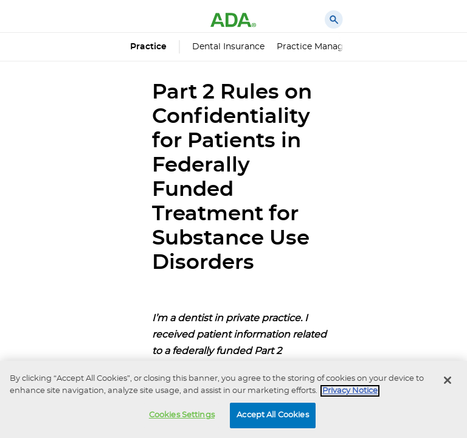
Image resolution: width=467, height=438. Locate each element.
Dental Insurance (228, 47)
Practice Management (324, 47)
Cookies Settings (182, 415)
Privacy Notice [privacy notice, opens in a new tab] (350, 391)
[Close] (447, 380)
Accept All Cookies (272, 415)
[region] (233, 399)
